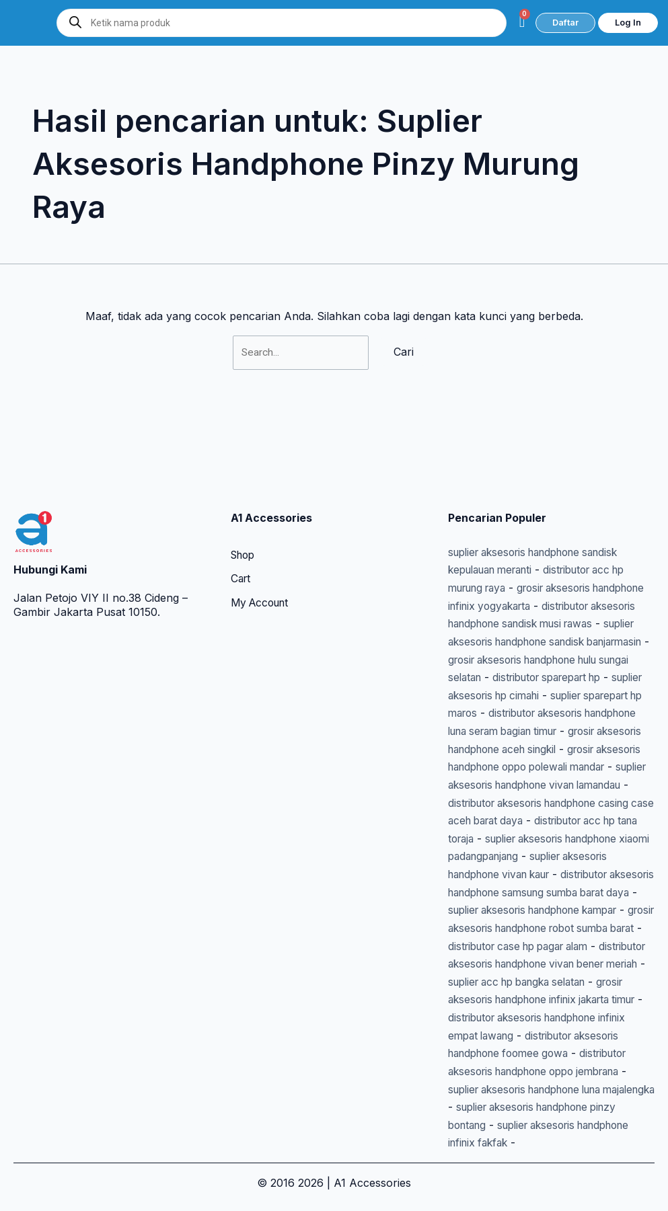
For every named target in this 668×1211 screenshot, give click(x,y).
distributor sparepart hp (557, 610)
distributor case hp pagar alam (526, 930)
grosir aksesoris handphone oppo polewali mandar (540, 717)
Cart (241, 496)
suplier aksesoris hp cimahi (517, 628)
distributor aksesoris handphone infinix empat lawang (537, 1019)
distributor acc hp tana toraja (558, 788)
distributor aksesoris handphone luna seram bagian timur (533, 664)
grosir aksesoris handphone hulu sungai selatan (551, 592)
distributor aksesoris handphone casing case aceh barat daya (545, 770)
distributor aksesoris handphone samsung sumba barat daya (546, 859)
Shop (244, 472)
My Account (262, 520)
